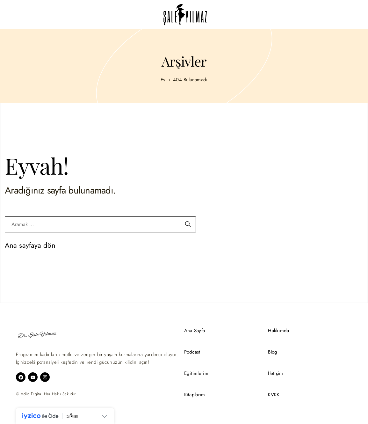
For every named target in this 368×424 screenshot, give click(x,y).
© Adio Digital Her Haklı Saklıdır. (46, 394)
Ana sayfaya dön (30, 245)
